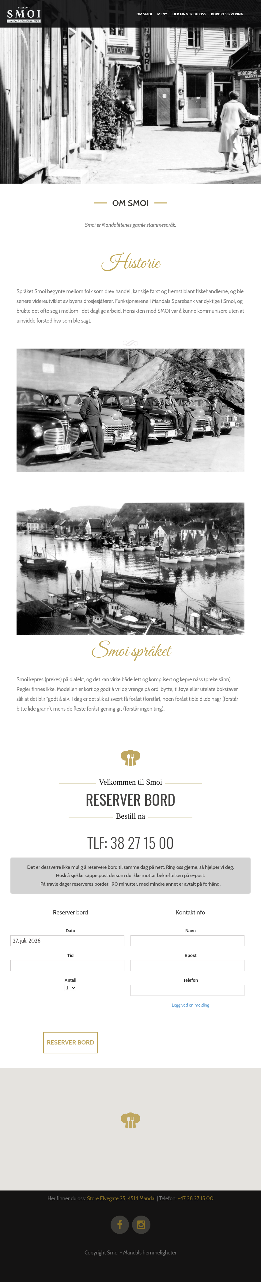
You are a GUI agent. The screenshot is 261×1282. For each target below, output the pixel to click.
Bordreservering (227, 14)
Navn (190, 930)
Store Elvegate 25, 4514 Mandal (121, 1198)
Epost (191, 955)
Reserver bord (70, 1042)
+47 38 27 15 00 (196, 1198)
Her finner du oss (189, 14)
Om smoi (144, 14)
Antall (71, 980)
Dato (70, 930)
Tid (70, 955)
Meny (162, 14)
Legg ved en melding (190, 1005)
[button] (130, 1120)
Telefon (190, 980)
